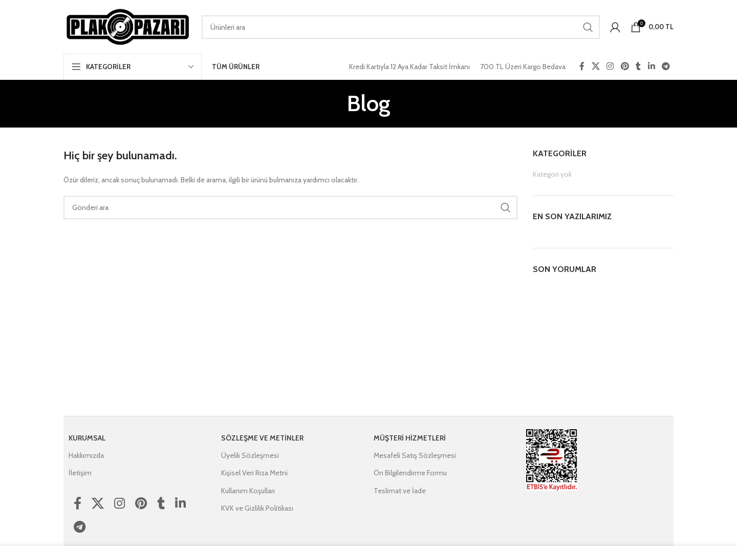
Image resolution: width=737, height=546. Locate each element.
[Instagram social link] (610, 66)
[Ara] (401, 27)
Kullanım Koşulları (248, 490)
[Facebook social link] (582, 66)
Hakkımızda (86, 455)
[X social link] (595, 66)
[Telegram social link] (666, 66)
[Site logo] (127, 26)
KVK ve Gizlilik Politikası (257, 508)
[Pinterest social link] (624, 66)
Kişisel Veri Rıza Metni (254, 472)
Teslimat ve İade (400, 490)
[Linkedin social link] (651, 66)
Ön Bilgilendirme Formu (410, 472)
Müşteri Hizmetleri (410, 438)
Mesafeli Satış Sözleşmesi (415, 455)
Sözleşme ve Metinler (262, 438)
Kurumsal (87, 438)
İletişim (80, 472)
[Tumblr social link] (638, 66)
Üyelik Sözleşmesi (250, 455)
